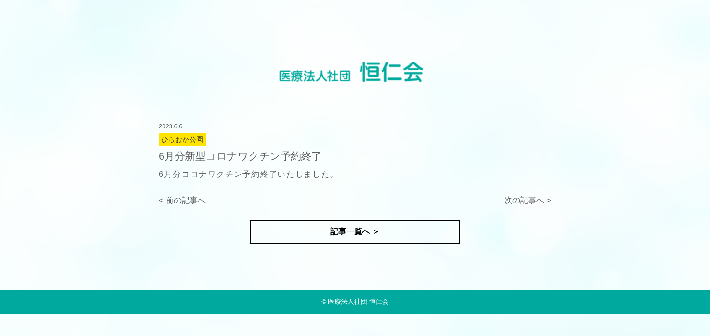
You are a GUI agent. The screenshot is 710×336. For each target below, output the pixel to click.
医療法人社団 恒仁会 (358, 301)
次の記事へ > (527, 200)
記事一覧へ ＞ (355, 231)
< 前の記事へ (182, 200)
